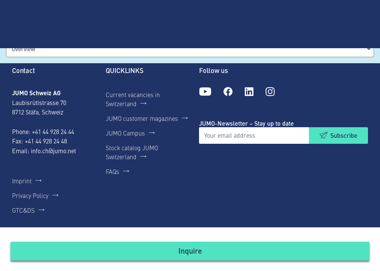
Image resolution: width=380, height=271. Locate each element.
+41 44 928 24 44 (53, 131)
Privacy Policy (30, 195)
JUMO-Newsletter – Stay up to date (246, 123)
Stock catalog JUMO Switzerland (132, 152)
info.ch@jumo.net (53, 150)
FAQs (112, 171)
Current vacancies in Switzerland (133, 99)
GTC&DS (23, 210)
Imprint (22, 181)
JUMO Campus (125, 133)
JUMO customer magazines (142, 118)
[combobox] (190, 48)
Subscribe (343, 135)
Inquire (190, 250)
